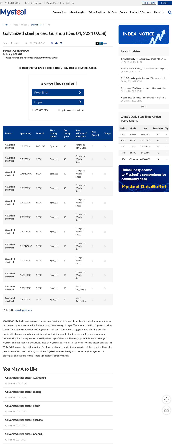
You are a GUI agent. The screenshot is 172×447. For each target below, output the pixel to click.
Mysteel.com (68, 3)
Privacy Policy (52, 3)
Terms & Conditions (34, 3)
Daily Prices (36, 24)
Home (5, 24)
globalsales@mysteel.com (73, 110)
